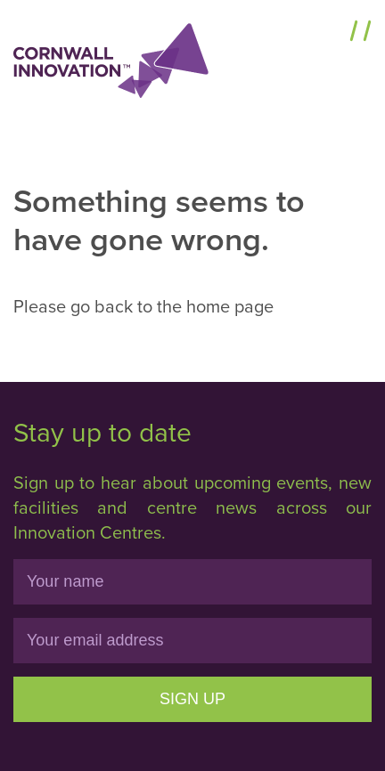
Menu (321, 33)
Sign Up (192, 699)
